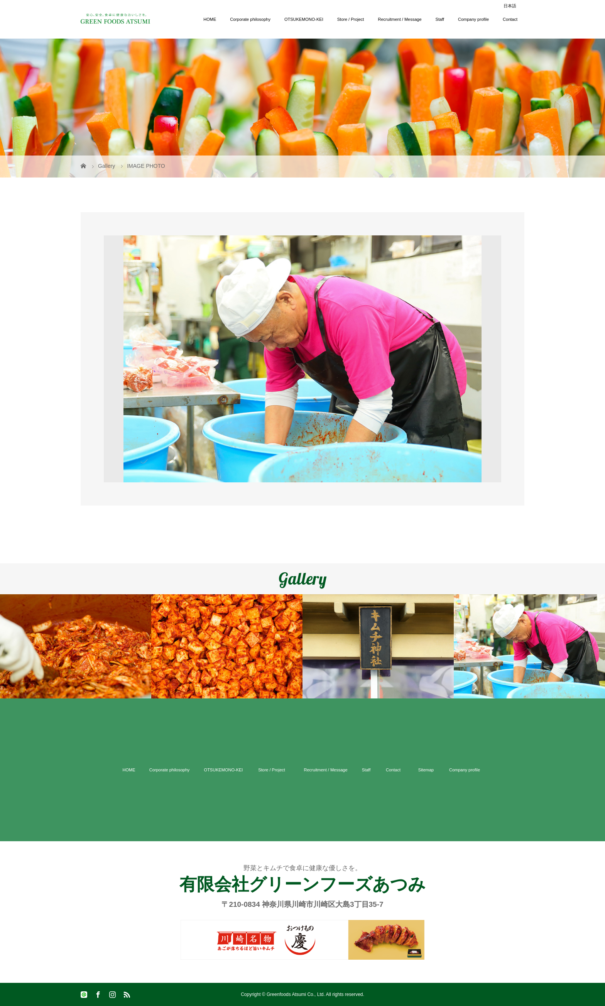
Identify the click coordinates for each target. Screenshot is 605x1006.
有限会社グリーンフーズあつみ (302, 884)
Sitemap (426, 770)
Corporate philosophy (250, 19)
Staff (440, 19)
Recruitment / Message (399, 19)
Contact (510, 19)
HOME (209, 19)
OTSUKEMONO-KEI (303, 19)
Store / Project (350, 19)
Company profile (473, 19)
